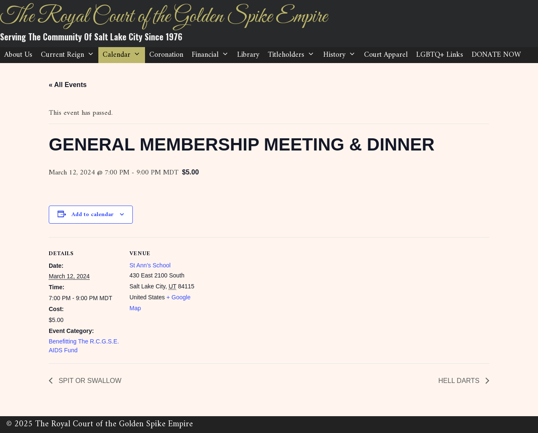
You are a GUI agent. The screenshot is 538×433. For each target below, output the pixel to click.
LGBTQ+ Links (439, 54)
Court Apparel (386, 54)
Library (248, 54)
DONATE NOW (496, 54)
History (341, 55)
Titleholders (293, 55)
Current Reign (69, 55)
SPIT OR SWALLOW (89, 380)
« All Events (68, 84)
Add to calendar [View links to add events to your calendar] (92, 214)
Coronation (166, 54)
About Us (18, 54)
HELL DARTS (459, 380)
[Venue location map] (254, 295)
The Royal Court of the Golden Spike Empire (163, 17)
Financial (212, 55)
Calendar (124, 55)
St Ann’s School (150, 265)
